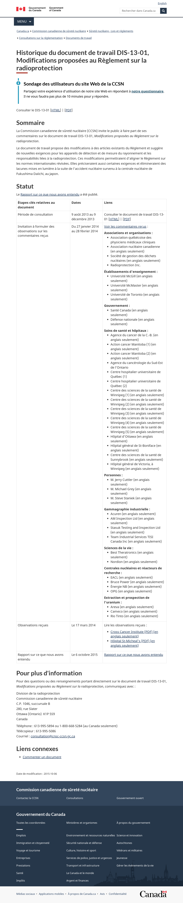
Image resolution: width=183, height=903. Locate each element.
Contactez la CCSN (27, 798)
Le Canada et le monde (80, 873)
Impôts (20, 880)
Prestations (23, 865)
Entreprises (23, 858)
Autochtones (124, 843)
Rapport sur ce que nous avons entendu (49, 194)
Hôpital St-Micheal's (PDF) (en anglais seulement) (133, 643)
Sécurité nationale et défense (84, 843)
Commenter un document (42, 757)
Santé (19, 873)
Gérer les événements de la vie (135, 865)
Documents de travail (79, 38)
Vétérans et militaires (129, 850)
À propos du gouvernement (133, 823)
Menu (25, 21)
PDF (69, 110)
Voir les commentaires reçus (125, 226)
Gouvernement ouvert (130, 798)
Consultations (74, 798)
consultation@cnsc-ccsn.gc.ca (53, 736)
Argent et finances (77, 880)
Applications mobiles (51, 894)
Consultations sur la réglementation (41, 38)
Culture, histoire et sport (81, 850)
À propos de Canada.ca (82, 894)
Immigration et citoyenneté (32, 843)
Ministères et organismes (81, 823)
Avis (102, 894)
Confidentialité (118, 894)
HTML (55, 110)
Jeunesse (122, 858)
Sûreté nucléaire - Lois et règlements (111, 31)
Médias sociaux (25, 894)
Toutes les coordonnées (30, 823)
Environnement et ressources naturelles (90, 835)
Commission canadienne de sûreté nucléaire (59, 31)
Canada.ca (23, 31)
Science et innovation (129, 835)
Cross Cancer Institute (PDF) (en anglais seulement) (134, 634)
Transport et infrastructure (82, 865)
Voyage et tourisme (28, 850)
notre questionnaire (147, 91)
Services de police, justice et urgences (89, 858)
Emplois (21, 835)
